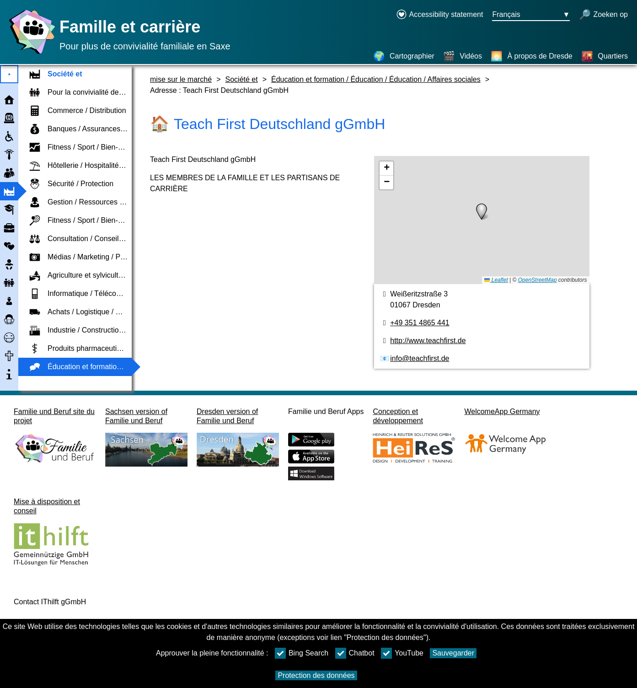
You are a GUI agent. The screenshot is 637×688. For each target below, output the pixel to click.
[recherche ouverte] (603, 15)
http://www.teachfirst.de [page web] (428, 340)
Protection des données (316, 675)
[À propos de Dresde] (531, 56)
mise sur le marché (181, 79)
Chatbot (355, 653)
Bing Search (301, 653)
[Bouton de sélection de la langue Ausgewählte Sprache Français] (531, 15)
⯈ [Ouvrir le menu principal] (9, 74)
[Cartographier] (404, 56)
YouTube (402, 653)
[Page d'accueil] (29, 54)
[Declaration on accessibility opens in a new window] (439, 15)
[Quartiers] (604, 56)
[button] (481, 212)
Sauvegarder (453, 653)
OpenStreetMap (537, 280)
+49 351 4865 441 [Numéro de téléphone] (419, 323)
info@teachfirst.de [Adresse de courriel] (419, 358)
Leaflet (496, 280)
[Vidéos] (462, 56)
